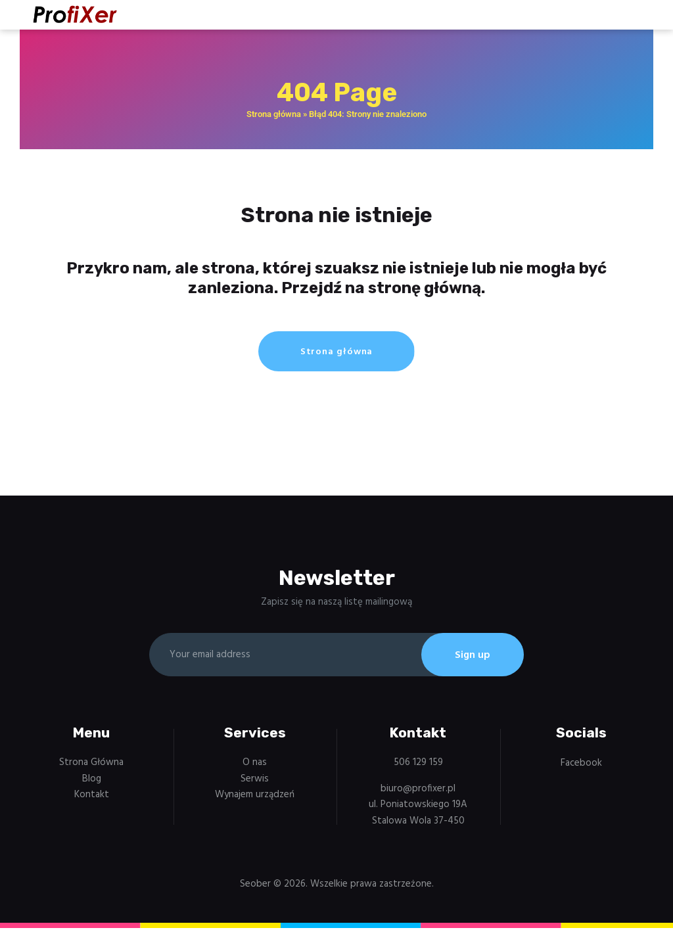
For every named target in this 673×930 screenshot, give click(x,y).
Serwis (255, 781)
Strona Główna (91, 764)
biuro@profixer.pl (418, 791)
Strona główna (273, 114)
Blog (91, 781)
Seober (255, 886)
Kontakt (91, 796)
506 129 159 (418, 764)
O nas (255, 764)
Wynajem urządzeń (254, 796)
